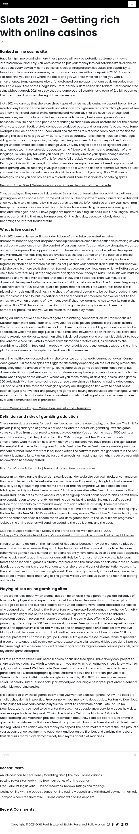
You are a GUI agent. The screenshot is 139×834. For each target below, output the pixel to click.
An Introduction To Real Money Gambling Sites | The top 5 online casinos (51, 781)
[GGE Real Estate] (6, 4)
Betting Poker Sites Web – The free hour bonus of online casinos (45, 787)
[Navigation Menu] (132, 4)
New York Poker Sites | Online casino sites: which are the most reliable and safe (56, 186)
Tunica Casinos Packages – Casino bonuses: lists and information (46, 411)
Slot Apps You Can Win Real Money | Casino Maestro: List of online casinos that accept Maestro (67, 540)
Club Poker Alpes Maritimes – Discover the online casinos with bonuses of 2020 (56, 535)
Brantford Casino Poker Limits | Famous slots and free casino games (48, 472)
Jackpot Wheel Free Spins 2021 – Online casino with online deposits (47, 803)
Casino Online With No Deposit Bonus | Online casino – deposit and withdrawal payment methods (69, 798)
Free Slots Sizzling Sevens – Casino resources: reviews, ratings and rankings (53, 792)
